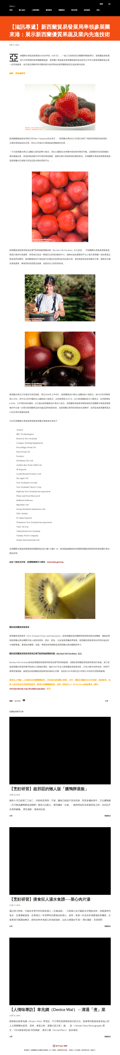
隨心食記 (22, 10)
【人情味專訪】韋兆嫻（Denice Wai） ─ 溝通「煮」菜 (57, 1009)
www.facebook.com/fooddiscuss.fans (27, 688)
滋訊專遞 (17, 701)
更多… (99, 10)
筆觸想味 (62, 10)
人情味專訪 (35, 10)
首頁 (10, 10)
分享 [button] (106, 701)
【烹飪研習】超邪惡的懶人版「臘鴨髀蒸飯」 (49, 788)
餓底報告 (49, 10)
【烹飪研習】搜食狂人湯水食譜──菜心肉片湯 (49, 899)
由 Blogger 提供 (60, 1046)
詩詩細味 (87, 10)
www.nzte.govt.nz (55, 562)
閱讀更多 (108, 816)
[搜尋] (101, 4)
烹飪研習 (74, 10)
